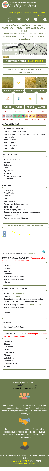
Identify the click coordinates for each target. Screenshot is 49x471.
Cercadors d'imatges (27, 36)
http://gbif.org (31, 253)
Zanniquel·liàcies (18, 294)
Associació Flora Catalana (24, 464)
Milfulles (36, 13)
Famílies (32, 34)
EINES (20, 28)
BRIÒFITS (25, 25)
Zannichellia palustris (34, 305)
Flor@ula (27, 13)
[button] (4, 57)
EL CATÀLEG (12, 25)
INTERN (24, 31)
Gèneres (22, 34)
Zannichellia (16, 296)
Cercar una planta (15, 13)
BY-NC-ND (17, 461)
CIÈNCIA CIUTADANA (35, 28)
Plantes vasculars (10, 34)
